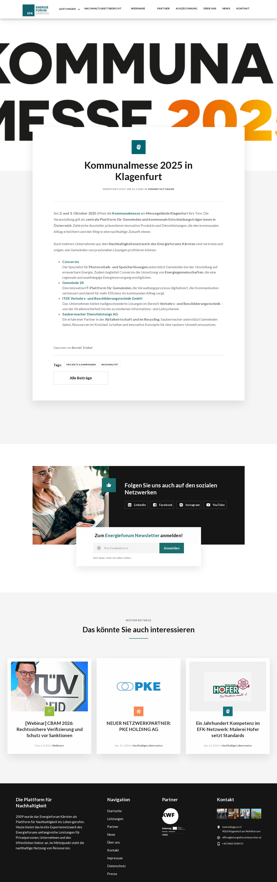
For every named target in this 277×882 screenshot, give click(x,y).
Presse (112, 874)
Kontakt (113, 850)
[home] (35, 10)
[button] (68, 9)
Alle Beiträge (81, 378)
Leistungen (115, 819)
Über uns (209, 8)
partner (163, 8)
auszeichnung (186, 8)
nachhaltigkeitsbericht (103, 8)
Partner (112, 827)
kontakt (243, 8)
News (111, 834)
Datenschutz (116, 866)
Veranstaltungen (161, 189)
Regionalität (109, 364)
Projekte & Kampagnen (81, 364)
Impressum (115, 858)
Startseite (114, 811)
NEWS (226, 8)
